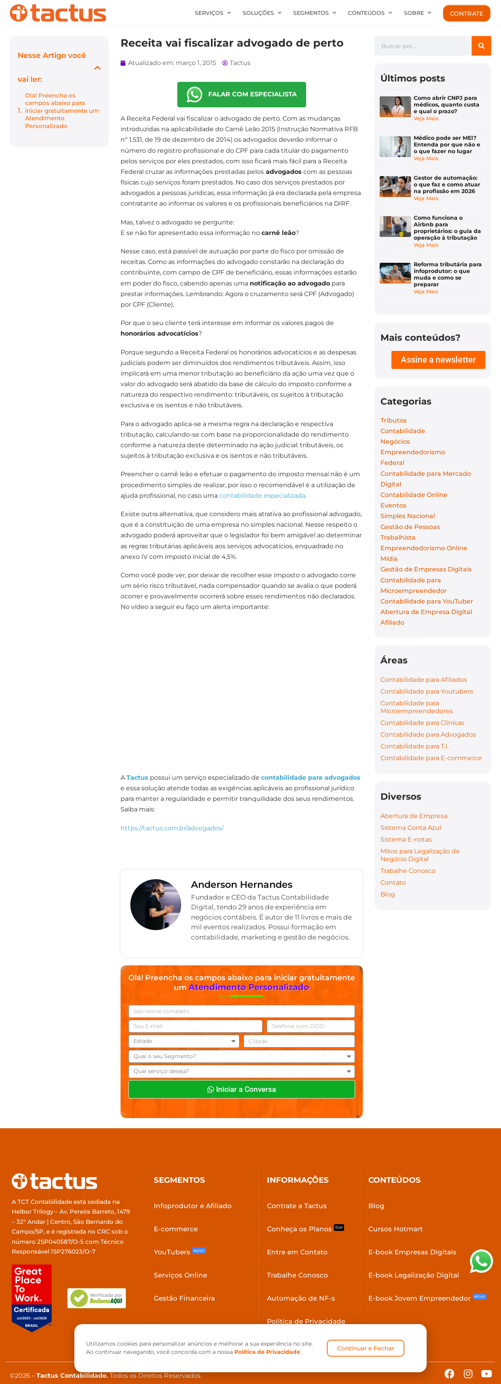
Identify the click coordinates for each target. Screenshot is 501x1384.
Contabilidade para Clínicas (422, 710)
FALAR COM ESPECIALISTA (242, 95)
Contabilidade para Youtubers (426, 679)
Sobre (417, 13)
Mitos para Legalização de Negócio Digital (420, 843)
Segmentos (314, 13)
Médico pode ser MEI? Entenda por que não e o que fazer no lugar (447, 142)
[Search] (481, 46)
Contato (393, 870)
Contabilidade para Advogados (428, 722)
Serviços (213, 13)
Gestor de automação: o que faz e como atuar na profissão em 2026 (447, 178)
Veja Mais (426, 155)
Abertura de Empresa (413, 804)
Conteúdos (370, 13)
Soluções (262, 13)
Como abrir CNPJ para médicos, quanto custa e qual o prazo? (447, 106)
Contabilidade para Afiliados (423, 667)
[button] (97, 67)
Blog (387, 882)
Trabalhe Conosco (408, 858)
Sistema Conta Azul (410, 815)
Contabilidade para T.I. (414, 734)
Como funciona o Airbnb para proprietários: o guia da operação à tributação (443, 220)
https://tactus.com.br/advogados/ (172, 828)
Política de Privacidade (267, 1351)
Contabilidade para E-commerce (431, 746)
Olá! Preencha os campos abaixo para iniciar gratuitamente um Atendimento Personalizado (62, 111)
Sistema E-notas (406, 827)
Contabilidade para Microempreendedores (416, 695)
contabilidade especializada (262, 495)
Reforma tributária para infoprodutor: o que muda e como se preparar (444, 267)
